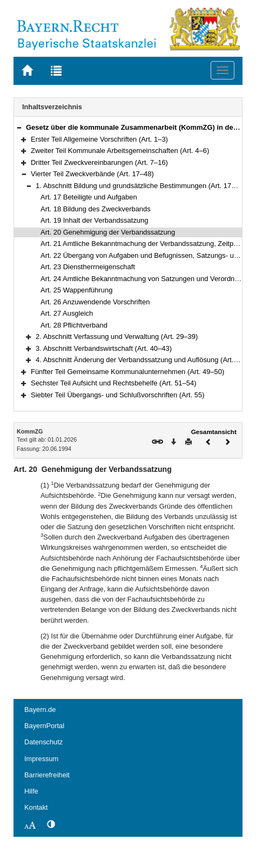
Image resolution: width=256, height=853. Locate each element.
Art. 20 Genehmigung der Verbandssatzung (108, 232)
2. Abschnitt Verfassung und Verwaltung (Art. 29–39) (117, 336)
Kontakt (36, 807)
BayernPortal (44, 726)
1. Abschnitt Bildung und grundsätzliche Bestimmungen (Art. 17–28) (140, 186)
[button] (19, 127)
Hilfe (31, 791)
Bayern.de (40, 709)
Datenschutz (43, 742)
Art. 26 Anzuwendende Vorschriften (95, 302)
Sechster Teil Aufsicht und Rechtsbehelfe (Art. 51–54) (114, 383)
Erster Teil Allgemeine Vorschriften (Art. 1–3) (99, 139)
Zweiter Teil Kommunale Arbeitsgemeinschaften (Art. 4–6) (120, 150)
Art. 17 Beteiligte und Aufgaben (89, 197)
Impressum (41, 759)
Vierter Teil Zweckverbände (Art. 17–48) (92, 174)
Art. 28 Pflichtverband (74, 325)
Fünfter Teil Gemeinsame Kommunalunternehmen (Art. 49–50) (127, 372)
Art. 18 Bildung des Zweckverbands (96, 209)
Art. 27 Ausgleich (67, 313)
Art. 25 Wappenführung (76, 290)
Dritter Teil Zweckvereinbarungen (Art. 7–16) (99, 162)
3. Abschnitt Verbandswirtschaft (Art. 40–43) (104, 348)
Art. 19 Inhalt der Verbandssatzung (94, 220)
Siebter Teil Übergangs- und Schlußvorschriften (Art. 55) (118, 395)
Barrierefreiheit (47, 775)
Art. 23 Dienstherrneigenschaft (88, 267)
